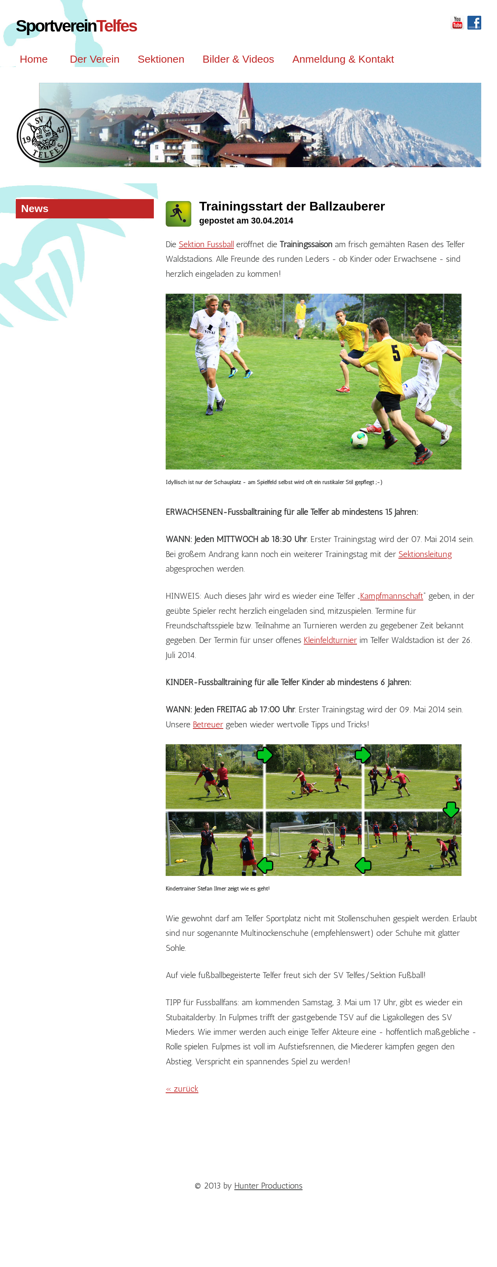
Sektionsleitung (425, 554)
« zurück (182, 1089)
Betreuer (208, 724)
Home (34, 59)
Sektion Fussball (206, 244)
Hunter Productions (268, 1186)
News (35, 208)
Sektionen (161, 59)
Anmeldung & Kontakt (343, 59)
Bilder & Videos (238, 59)
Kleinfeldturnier (330, 640)
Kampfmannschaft (391, 596)
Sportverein (76, 25)
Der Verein (95, 59)
